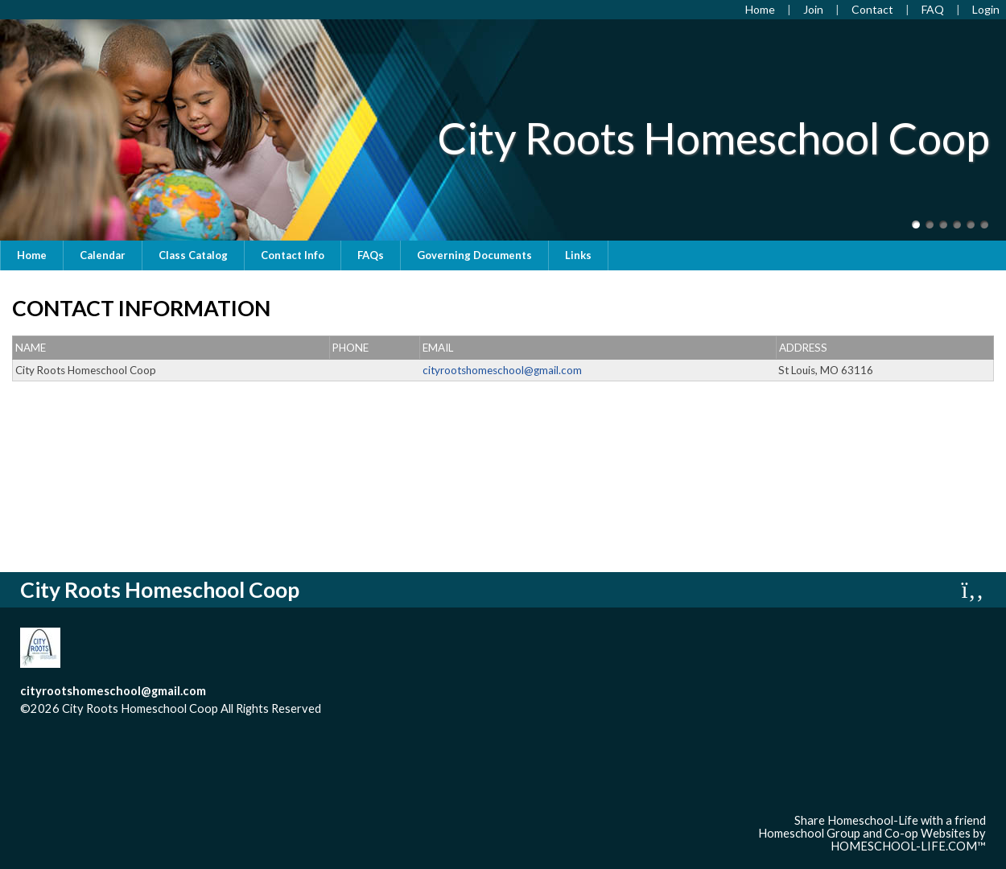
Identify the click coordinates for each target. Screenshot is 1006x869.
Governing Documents (474, 255)
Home (32, 255)
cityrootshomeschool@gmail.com (113, 691)
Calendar (103, 255)
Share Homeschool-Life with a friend (890, 820)
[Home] (760, 9)
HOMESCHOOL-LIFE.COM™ (908, 846)
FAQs (370, 255)
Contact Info (292, 255)
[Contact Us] (872, 9)
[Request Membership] (813, 9)
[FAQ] (932, 9)
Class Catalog (193, 255)
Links (578, 255)
